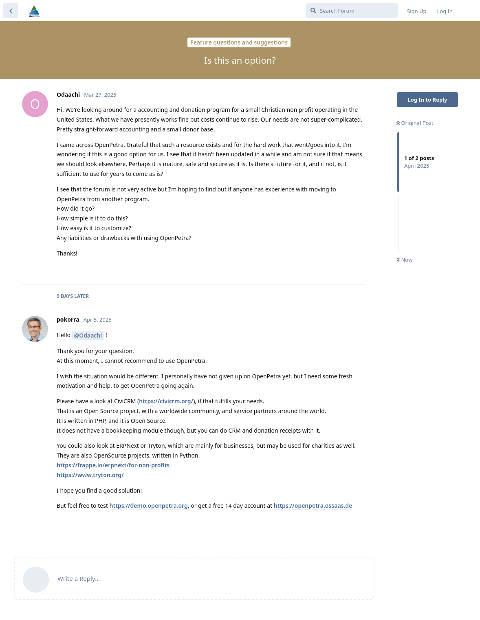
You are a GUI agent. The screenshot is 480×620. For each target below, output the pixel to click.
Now (404, 259)
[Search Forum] (352, 10)
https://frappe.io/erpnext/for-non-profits (113, 465)
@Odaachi (88, 335)
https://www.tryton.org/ (90, 475)
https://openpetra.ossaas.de (313, 505)
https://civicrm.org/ (166, 401)
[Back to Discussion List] (10, 10)
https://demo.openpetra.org (149, 505)
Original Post (414, 123)
